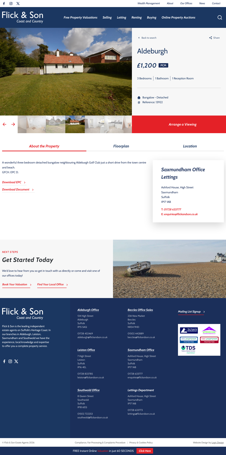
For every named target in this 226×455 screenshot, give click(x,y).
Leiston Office (86, 350)
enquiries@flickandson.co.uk (181, 214)
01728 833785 (85, 373)
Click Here (145, 451)
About (170, 3)
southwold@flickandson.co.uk (93, 417)
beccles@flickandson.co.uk (141, 337)
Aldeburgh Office (88, 310)
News (202, 3)
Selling (107, 17)
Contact (216, 3)
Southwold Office (89, 390)
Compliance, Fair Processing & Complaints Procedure (100, 442)
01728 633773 (135, 410)
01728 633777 (172, 209)
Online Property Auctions (178, 17)
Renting (137, 17)
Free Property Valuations (80, 17)
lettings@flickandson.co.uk (141, 413)
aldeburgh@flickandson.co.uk (93, 337)
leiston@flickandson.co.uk (91, 377)
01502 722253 (85, 413)
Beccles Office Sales (140, 310)
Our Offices (186, 3)
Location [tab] (190, 146)
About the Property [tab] (44, 146)
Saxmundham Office (141, 350)
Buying (151, 17)
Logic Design (218, 442)
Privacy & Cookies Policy (141, 442)
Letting (121, 17)
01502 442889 (136, 333)
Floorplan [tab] (121, 146)
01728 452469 (85, 333)
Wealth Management (149, 3)
